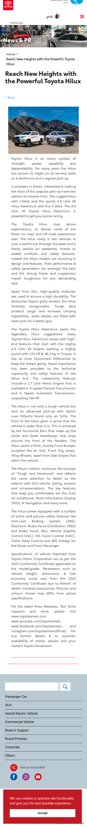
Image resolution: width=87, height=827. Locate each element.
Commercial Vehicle (19, 722)
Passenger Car (16, 696)
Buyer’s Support (16, 730)
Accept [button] (42, 813)
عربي (49, 16)
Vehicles (16, 22)
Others (10, 755)
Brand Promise (16, 738)
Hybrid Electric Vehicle (21, 713)
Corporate (12, 747)
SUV (8, 705)
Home (11, 53)
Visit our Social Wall (32, 767)
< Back (10, 97)
